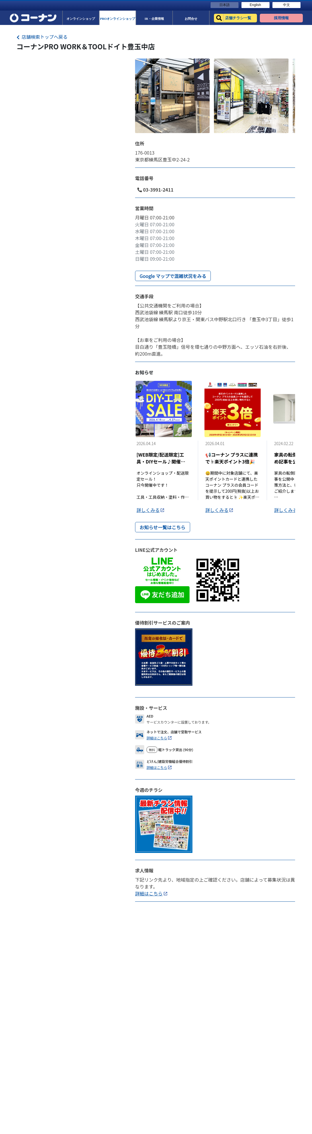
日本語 (224, 5)
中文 (286, 5)
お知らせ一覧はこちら (163, 527)
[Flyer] (163, 823)
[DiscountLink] (163, 656)
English (255, 5)
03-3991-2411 (155, 189)
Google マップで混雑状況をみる (173, 275)
